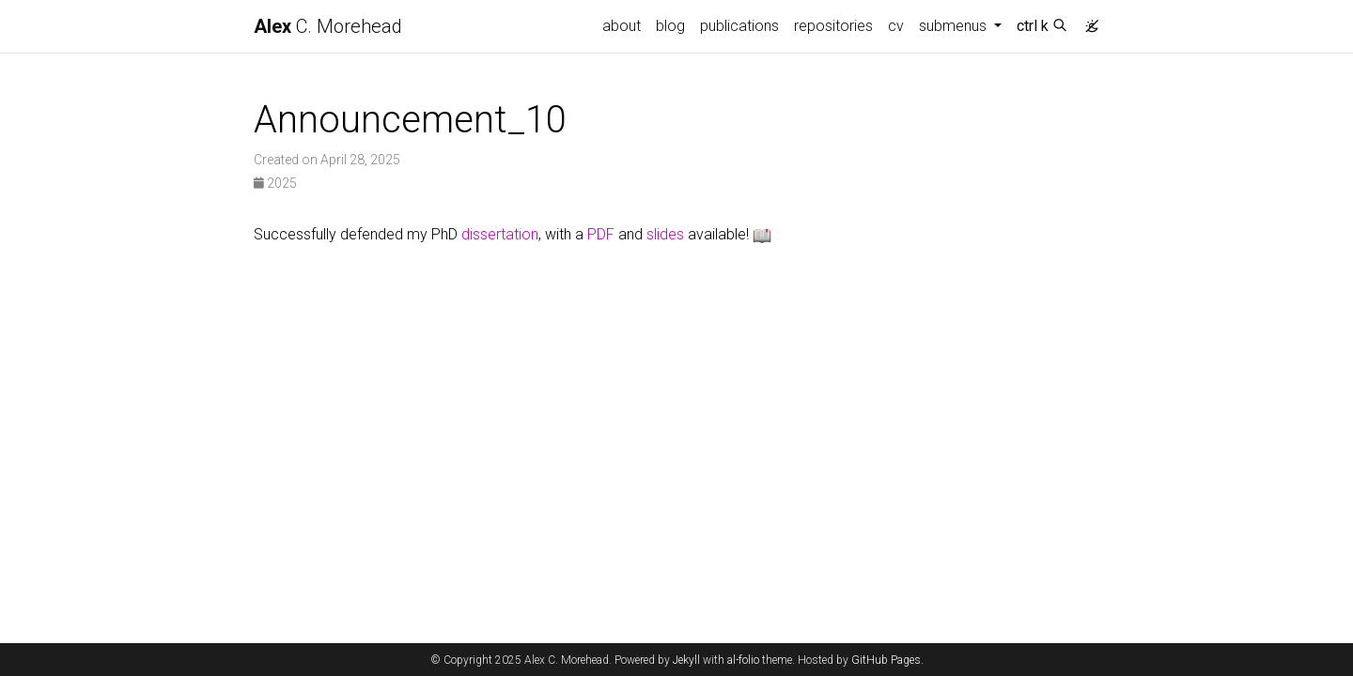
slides (665, 234)
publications (739, 26)
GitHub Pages (886, 660)
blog (670, 26)
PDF (600, 234)
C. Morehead (328, 26)
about (621, 26)
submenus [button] (954, 26)
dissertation (499, 234)
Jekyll (686, 660)
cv (896, 26)
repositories (833, 26)
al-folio (743, 660)
